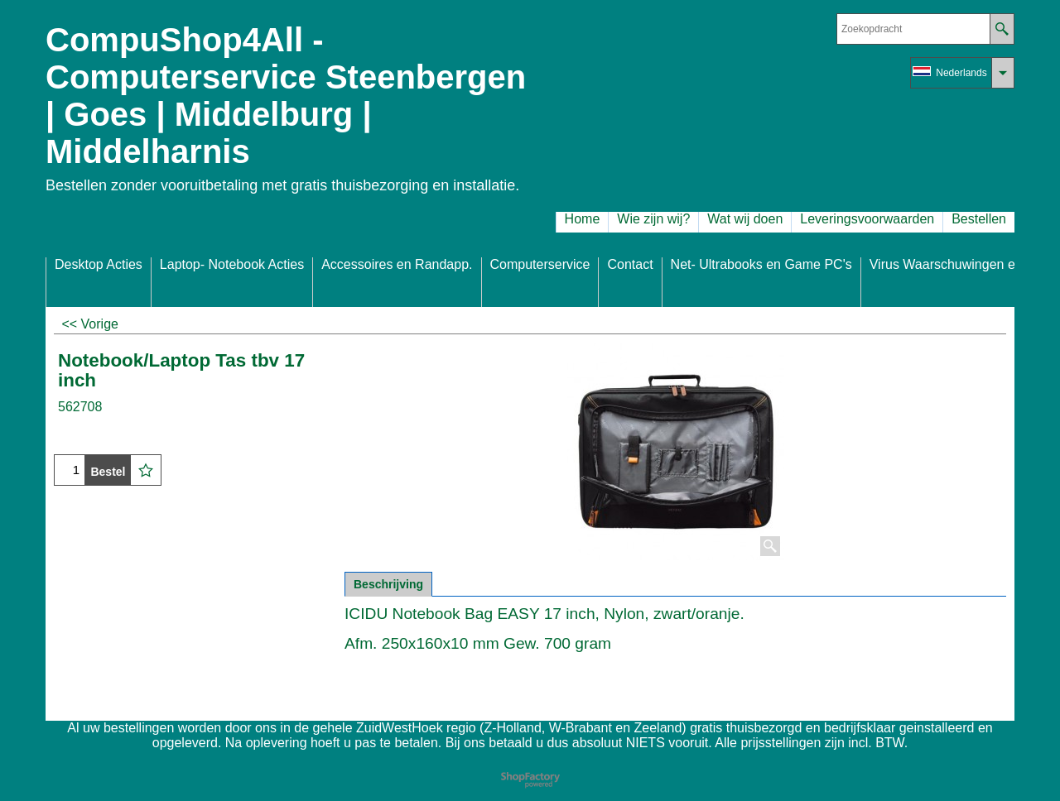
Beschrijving (388, 584)
